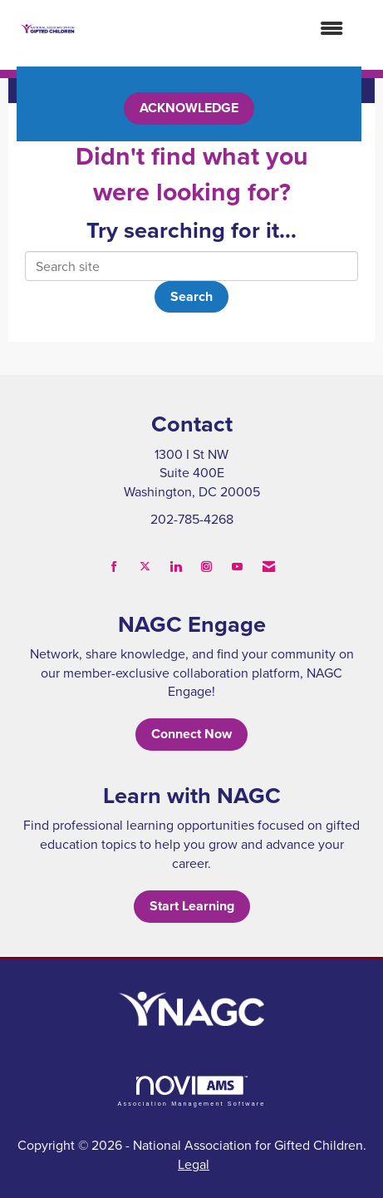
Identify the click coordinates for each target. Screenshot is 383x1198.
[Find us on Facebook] (114, 566)
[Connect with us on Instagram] (206, 566)
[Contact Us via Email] (268, 566)
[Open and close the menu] (217, 29)
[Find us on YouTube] (237, 566)
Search (191, 296)
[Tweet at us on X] (145, 566)
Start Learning (192, 905)
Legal (193, 1164)
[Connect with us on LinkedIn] (175, 566)
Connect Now (191, 733)
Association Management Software (191, 1091)
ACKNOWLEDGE (189, 107)
